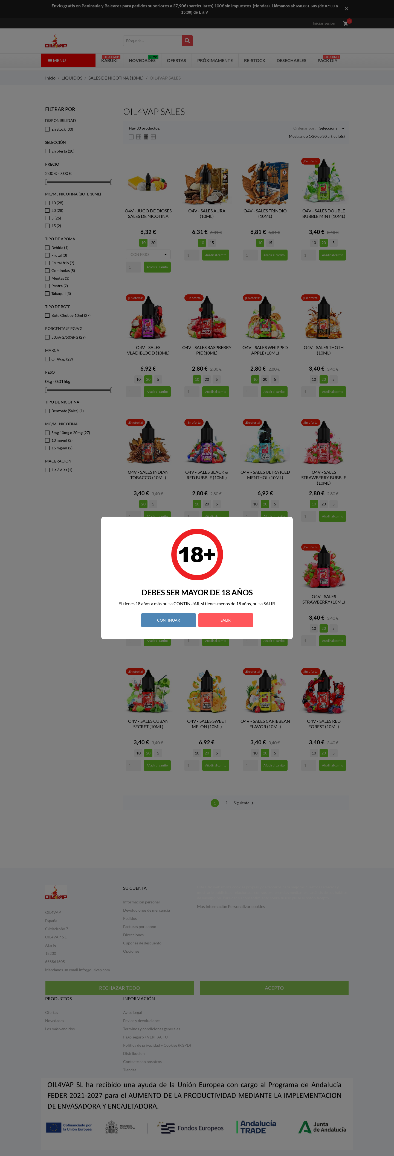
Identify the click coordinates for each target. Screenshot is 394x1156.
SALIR (226, 620)
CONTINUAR (168, 620)
